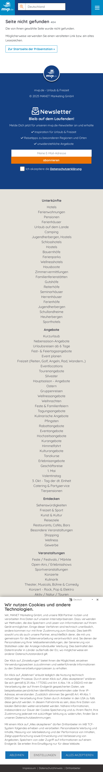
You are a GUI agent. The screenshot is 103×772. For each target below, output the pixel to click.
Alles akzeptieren (79, 755)
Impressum (29, 768)
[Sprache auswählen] (71, 599)
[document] (51, 676)
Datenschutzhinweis (51, 768)
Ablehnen (17, 755)
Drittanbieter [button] (73, 768)
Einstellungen (45, 755)
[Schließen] (97, 599)
